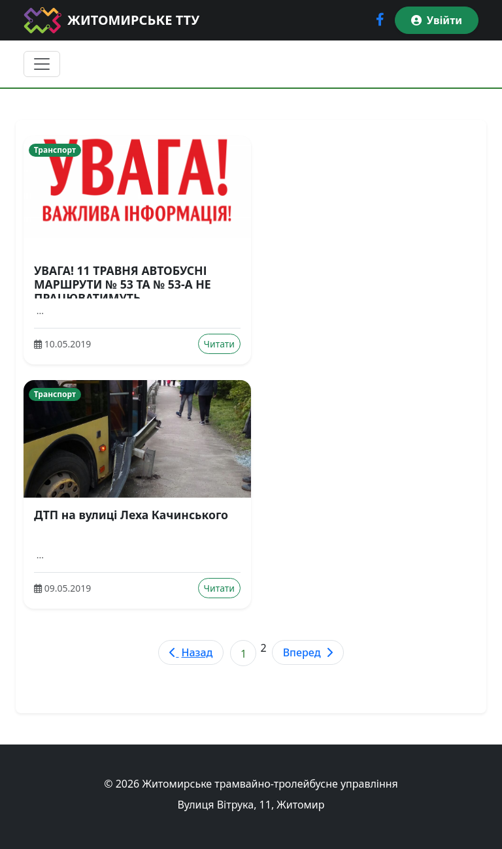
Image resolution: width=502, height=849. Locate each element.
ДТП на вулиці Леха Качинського (131, 514)
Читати (219, 344)
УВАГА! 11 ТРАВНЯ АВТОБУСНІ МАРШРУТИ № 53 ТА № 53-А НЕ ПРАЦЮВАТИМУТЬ (122, 284)
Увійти (436, 20)
